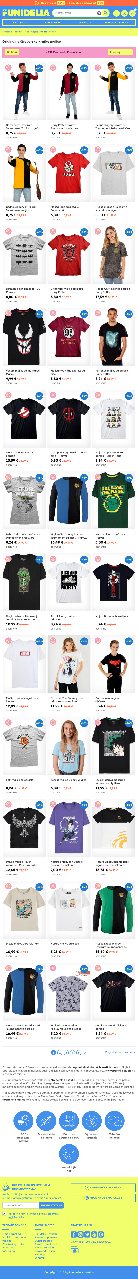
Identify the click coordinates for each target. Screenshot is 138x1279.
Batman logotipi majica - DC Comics (23, 290)
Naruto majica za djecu (65, 943)
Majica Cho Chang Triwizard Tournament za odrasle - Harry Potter (23, 1027)
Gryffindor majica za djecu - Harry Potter (68, 290)
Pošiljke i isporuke (13, 1244)
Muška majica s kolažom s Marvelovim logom (111, 208)
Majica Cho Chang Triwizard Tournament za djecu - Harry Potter (68, 536)
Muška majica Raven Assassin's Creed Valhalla (21, 863)
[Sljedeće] (85, 1052)
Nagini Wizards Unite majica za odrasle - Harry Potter (23, 618)
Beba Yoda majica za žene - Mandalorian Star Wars (23, 536)
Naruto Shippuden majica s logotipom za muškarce (112, 863)
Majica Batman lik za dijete (111, 616)
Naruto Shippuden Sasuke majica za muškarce (67, 863)
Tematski (18, 22)
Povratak (7, 1247)
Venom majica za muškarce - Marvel (23, 372)
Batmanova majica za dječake (108, 700)
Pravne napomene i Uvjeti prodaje (46, 1239)
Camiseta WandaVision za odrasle (111, 1027)
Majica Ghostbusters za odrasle (20, 454)
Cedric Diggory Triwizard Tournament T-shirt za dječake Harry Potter (113, 127)
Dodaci (84, 22)
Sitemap (40, 1254)
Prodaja (18, 31)
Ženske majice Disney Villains (68, 780)
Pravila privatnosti (46, 1244)
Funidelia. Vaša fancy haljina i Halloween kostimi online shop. (26, 13)
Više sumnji (9, 1251)
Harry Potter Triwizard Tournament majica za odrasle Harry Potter (64, 127)
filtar (14, 52)
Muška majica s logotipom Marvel (22, 700)
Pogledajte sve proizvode (120, 1052)
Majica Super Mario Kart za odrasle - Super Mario (111, 454)
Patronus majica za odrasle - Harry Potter (112, 372)
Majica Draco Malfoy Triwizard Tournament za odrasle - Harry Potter (110, 945)
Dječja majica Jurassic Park (22, 943)
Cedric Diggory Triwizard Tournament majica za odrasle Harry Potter (21, 208)
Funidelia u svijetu (46, 1233)
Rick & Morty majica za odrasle (64, 618)
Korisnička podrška (103, 1188)
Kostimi (51, 22)
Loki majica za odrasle (19, 780)
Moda (26, 31)
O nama (40, 1258)
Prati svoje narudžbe (103, 1198)
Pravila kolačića (44, 1247)
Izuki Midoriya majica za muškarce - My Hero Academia (110, 781)
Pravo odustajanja (46, 1251)
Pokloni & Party (117, 22)
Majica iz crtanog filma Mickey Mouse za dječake (66, 1027)
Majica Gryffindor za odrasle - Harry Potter (113, 290)
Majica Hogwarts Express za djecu (68, 372)
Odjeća (34, 31)
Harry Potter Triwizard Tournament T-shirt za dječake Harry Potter (24, 127)
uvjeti (10, 1217)
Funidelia (7, 31)
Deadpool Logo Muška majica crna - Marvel (69, 454)
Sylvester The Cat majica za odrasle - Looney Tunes (67, 700)
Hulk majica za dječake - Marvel (110, 536)
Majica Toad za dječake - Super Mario (65, 208)
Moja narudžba (11, 1233)
